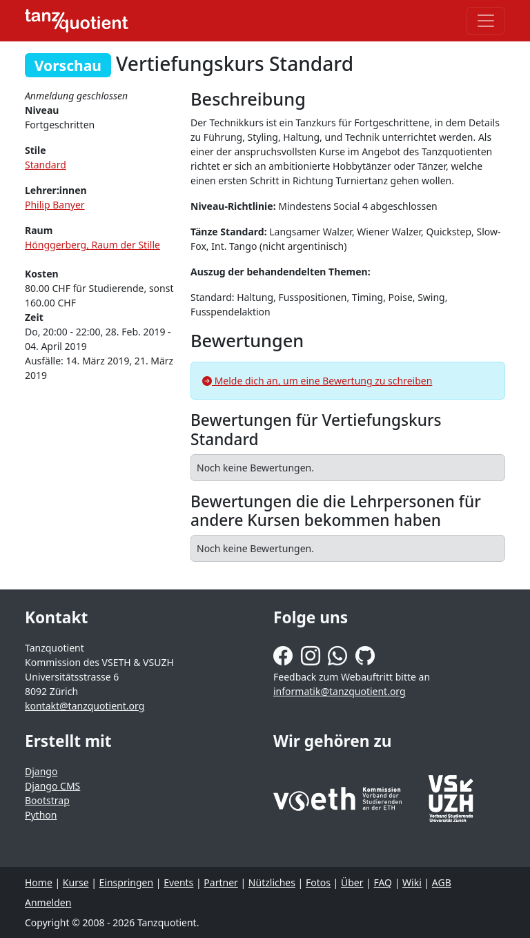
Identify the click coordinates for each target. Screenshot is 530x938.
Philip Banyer (55, 204)
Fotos (318, 882)
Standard (45, 164)
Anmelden (48, 902)
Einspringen (126, 882)
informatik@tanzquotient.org (339, 691)
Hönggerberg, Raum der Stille (92, 244)
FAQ (382, 882)
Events (178, 882)
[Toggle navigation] (486, 21)
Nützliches (271, 882)
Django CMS (52, 785)
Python (41, 814)
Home (38, 882)
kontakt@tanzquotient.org (84, 705)
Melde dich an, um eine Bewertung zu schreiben (317, 380)
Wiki (412, 882)
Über (352, 882)
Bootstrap (47, 800)
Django (41, 771)
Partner (221, 882)
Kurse (76, 882)
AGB (441, 882)
